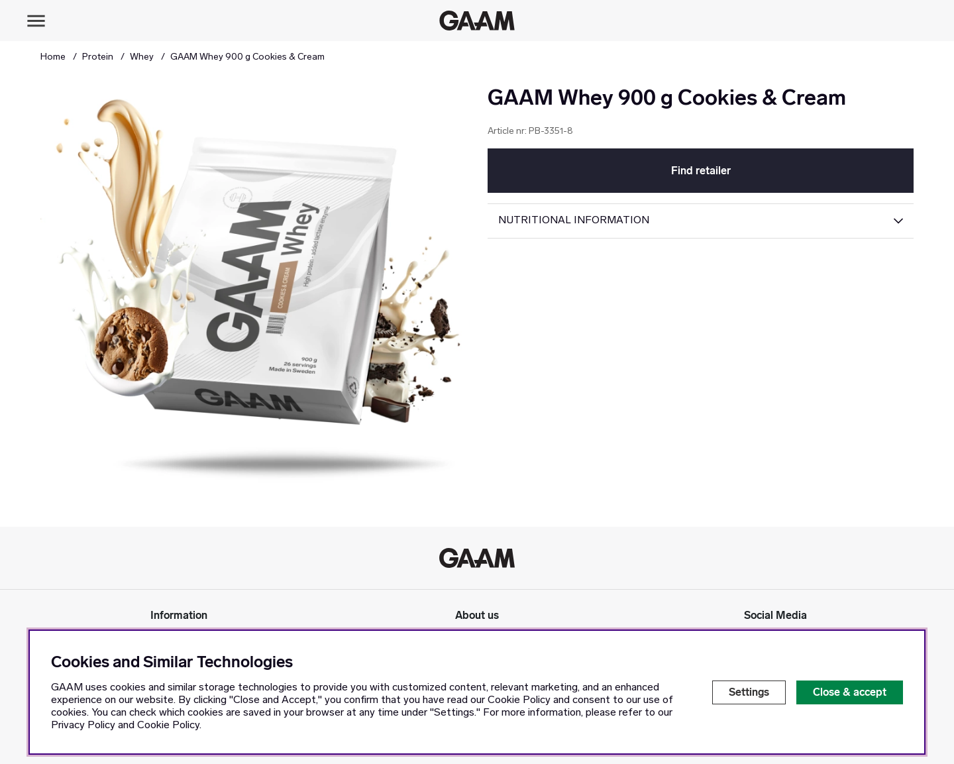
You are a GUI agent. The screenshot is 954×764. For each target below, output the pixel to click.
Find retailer (701, 170)
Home (53, 57)
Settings (749, 692)
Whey (142, 57)
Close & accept (849, 692)
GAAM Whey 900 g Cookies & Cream (247, 57)
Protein (97, 57)
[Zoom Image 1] (253, 298)
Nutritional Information (573, 220)
